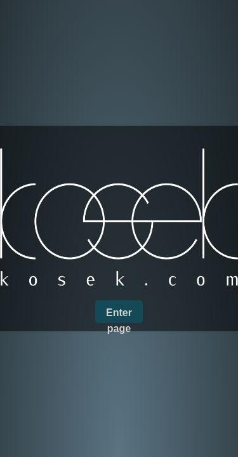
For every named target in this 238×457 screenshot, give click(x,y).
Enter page (119, 315)
